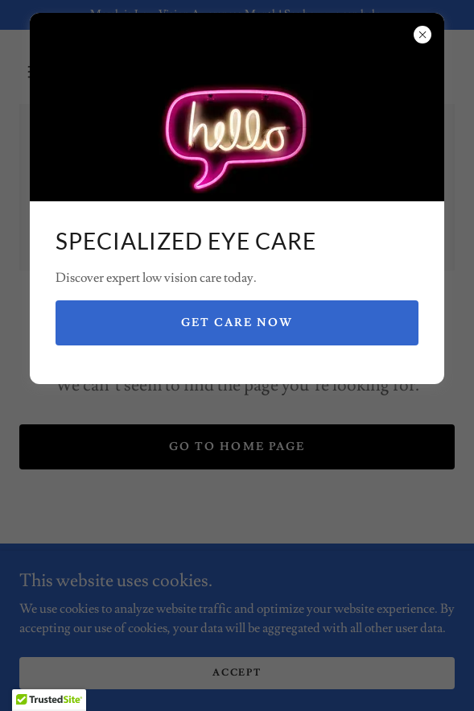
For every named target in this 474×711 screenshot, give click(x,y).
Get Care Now (237, 323)
